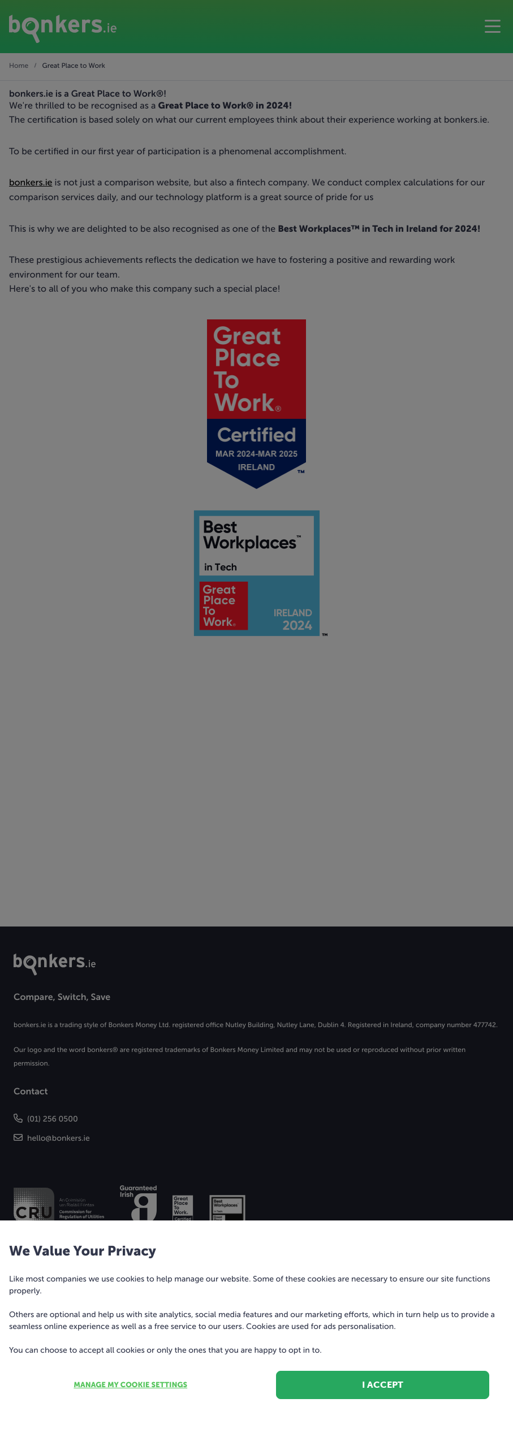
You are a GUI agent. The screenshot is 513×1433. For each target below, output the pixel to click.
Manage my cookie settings (130, 1385)
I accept (382, 1384)
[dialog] (256, 716)
